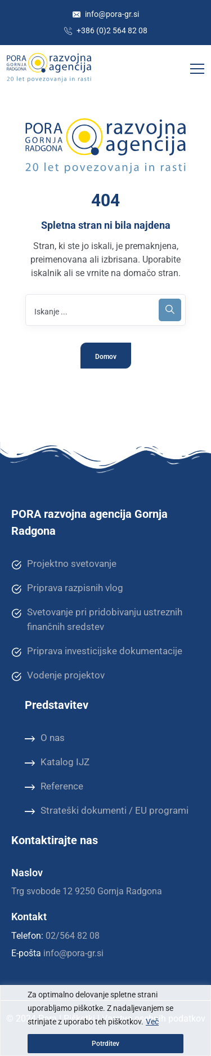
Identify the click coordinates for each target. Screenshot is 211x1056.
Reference (54, 786)
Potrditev (105, 1044)
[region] (105, 1020)
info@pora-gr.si (106, 14)
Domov (105, 357)
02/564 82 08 (73, 935)
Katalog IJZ (57, 762)
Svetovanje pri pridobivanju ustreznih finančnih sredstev (96, 619)
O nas (45, 738)
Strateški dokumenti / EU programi (106, 811)
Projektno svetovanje (63, 564)
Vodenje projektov (58, 675)
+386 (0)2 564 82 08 (105, 30)
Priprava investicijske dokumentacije (96, 651)
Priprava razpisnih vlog (67, 588)
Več (152, 1021)
